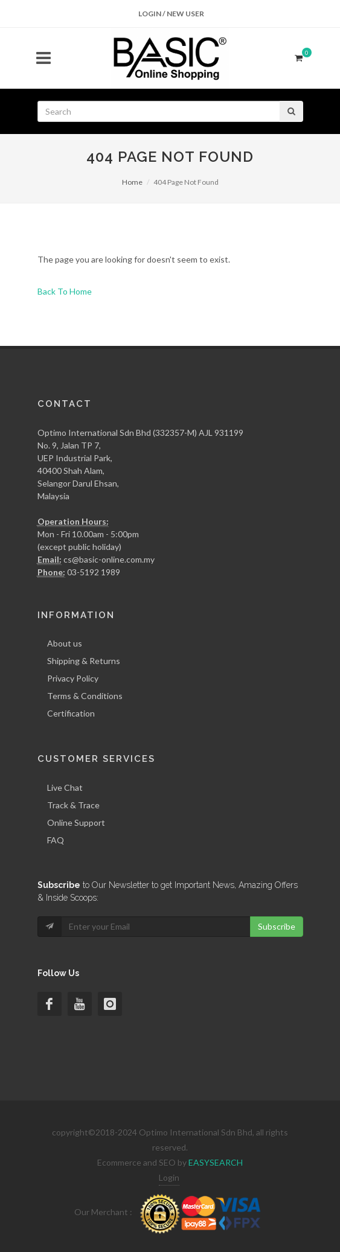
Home (132, 182)
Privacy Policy (72, 678)
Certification (71, 713)
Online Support (76, 822)
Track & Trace (73, 805)
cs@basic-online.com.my (109, 559)
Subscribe (276, 926)
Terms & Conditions (85, 696)
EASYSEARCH (215, 1162)
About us (64, 643)
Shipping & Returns (83, 661)
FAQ (55, 840)
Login (169, 1177)
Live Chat (65, 787)
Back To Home (64, 291)
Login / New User (171, 13)
